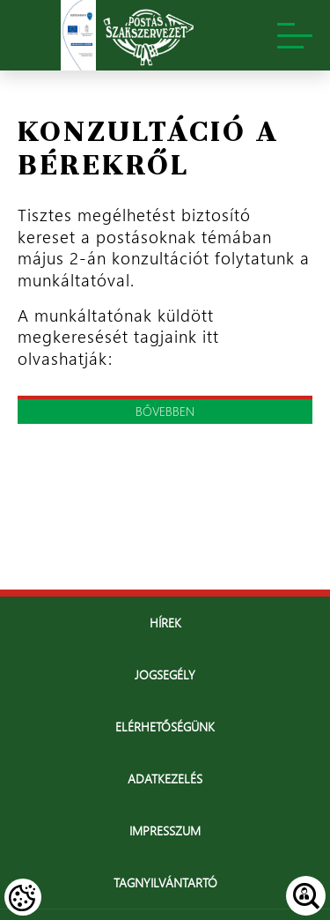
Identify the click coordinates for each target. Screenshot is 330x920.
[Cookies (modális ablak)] (22, 897)
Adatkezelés (165, 778)
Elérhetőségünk (165, 726)
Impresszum (165, 830)
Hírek (165, 622)
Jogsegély (165, 674)
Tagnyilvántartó (165, 882)
